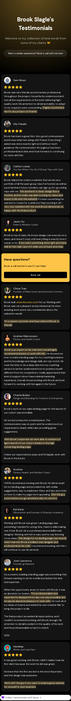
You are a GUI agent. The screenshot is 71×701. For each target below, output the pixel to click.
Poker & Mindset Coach (25, 224)
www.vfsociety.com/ (27, 302)
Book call (35, 275)
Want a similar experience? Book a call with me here (35, 53)
